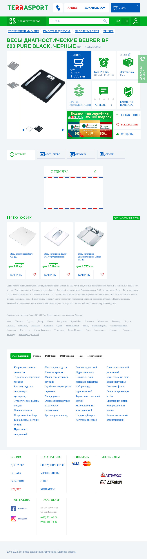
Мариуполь (103, 321)
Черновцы (11, 330)
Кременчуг (25, 330)
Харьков (19, 321)
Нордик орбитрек (85, 415)
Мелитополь (100, 330)
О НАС (44, 481)
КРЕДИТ (16, 489)
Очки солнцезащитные (57, 400)
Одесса (30, 321)
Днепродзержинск (118, 325)
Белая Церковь (75, 330)
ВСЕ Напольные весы (126, 218)
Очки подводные (23, 410)
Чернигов (22, 325)
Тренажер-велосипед (56, 415)
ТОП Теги (50, 355)
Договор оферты (67, 551)
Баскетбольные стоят (118, 377)
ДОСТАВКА (18, 465)
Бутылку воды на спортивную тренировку (23, 391)
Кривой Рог (75, 321)
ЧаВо (81, 355)
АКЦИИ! (72, 7)
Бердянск (127, 330)
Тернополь (59, 330)
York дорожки (52, 396)
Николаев (89, 321)
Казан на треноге (54, 372)
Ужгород (11, 334)
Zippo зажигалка (85, 372)
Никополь (114, 330)
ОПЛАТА (16, 473)
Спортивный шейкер (25, 415)
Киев (9, 321)
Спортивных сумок (117, 400)
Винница (116, 321)
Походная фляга (115, 386)
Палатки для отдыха (56, 367)
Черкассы (35, 325)
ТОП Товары (67, 355)
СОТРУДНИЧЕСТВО (52, 465)
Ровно (85, 325)
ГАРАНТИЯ (17, 481)
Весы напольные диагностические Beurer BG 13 (89, 257)
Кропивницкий (99, 325)
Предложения (95, 355)
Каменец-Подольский (29, 334)
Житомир (48, 325)
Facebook (19, 508)
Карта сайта (50, 551)
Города (37, 355)
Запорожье (62, 321)
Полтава (10, 325)
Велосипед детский (86, 367)
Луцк (88, 330)
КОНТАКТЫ (48, 489)
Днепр (40, 321)
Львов (50, 321)
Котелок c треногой (86, 420)
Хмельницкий (72, 325)
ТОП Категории (20, 355)
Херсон (127, 321)
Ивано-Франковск (42, 330)
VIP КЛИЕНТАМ (50, 473)
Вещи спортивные (116, 381)
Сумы (59, 325)
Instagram (19, 518)
